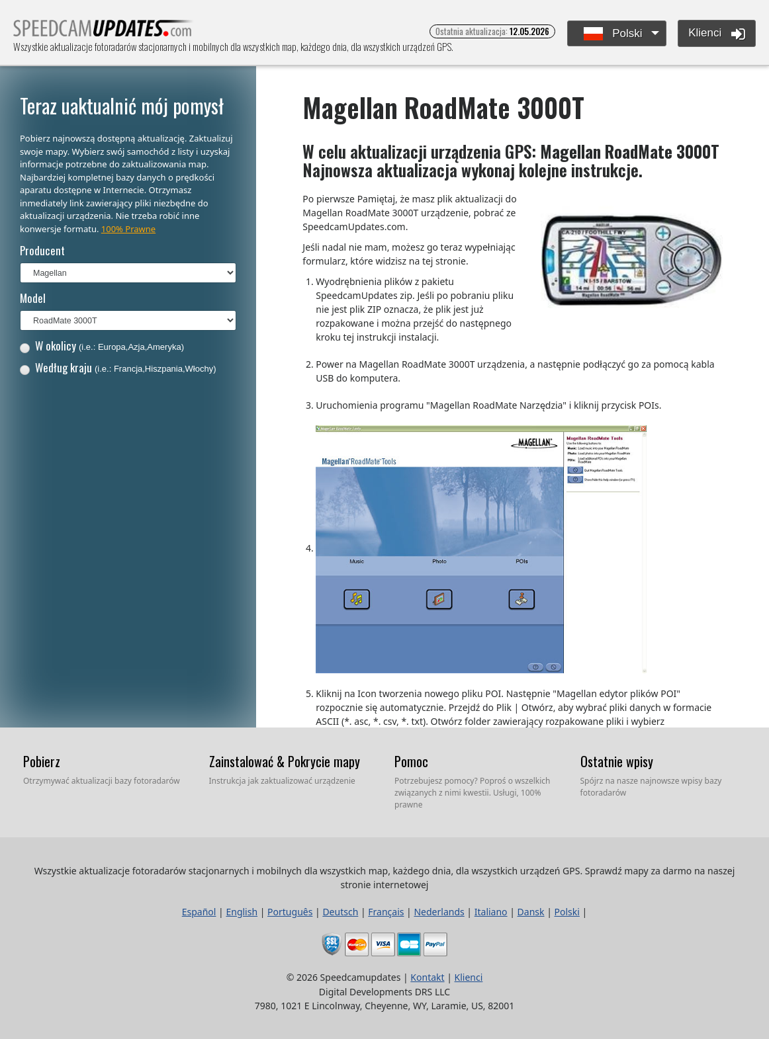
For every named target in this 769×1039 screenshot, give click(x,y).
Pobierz (41, 761)
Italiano (491, 911)
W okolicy (102, 345)
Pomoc (411, 761)
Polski (613, 34)
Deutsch (340, 911)
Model (33, 298)
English (241, 911)
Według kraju (118, 367)
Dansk (531, 911)
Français (386, 911)
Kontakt (427, 977)
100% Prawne (128, 229)
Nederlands (439, 911)
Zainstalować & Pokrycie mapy (284, 761)
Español (199, 911)
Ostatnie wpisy (616, 761)
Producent (42, 250)
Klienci (716, 34)
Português (289, 911)
